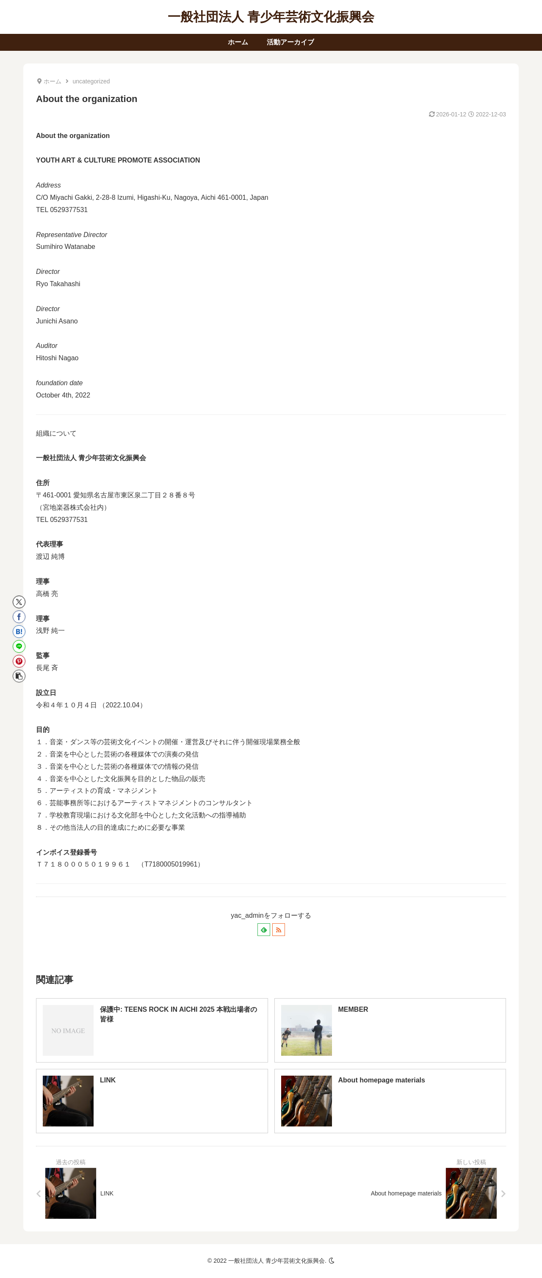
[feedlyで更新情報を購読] (263, 929)
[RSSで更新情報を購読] (278, 929)
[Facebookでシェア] (19, 616)
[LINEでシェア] (19, 646)
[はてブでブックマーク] (19, 631)
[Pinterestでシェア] (19, 661)
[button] (19, 676)
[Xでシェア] (19, 602)
